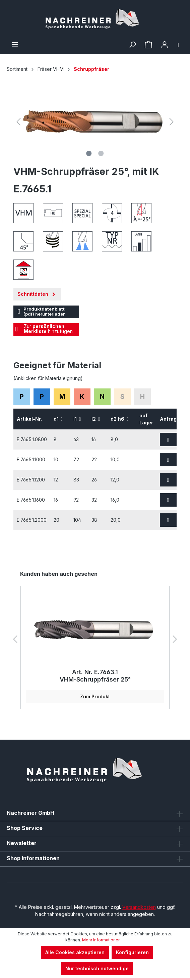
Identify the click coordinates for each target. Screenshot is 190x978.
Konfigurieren (132, 952)
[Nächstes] (172, 122)
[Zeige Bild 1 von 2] (88, 153)
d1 (58, 419)
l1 (77, 419)
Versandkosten (139, 907)
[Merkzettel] (148, 44)
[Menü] (15, 44)
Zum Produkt (95, 696)
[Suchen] (132, 44)
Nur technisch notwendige (97, 968)
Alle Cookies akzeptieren (75, 952)
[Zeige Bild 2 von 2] (101, 153)
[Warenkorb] (178, 44)
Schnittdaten (37, 292)
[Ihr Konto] (164, 44)
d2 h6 (119, 419)
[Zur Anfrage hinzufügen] (168, 439)
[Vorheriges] (18, 122)
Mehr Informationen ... (103, 939)
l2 (95, 419)
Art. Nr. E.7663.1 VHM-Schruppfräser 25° (95, 675)
